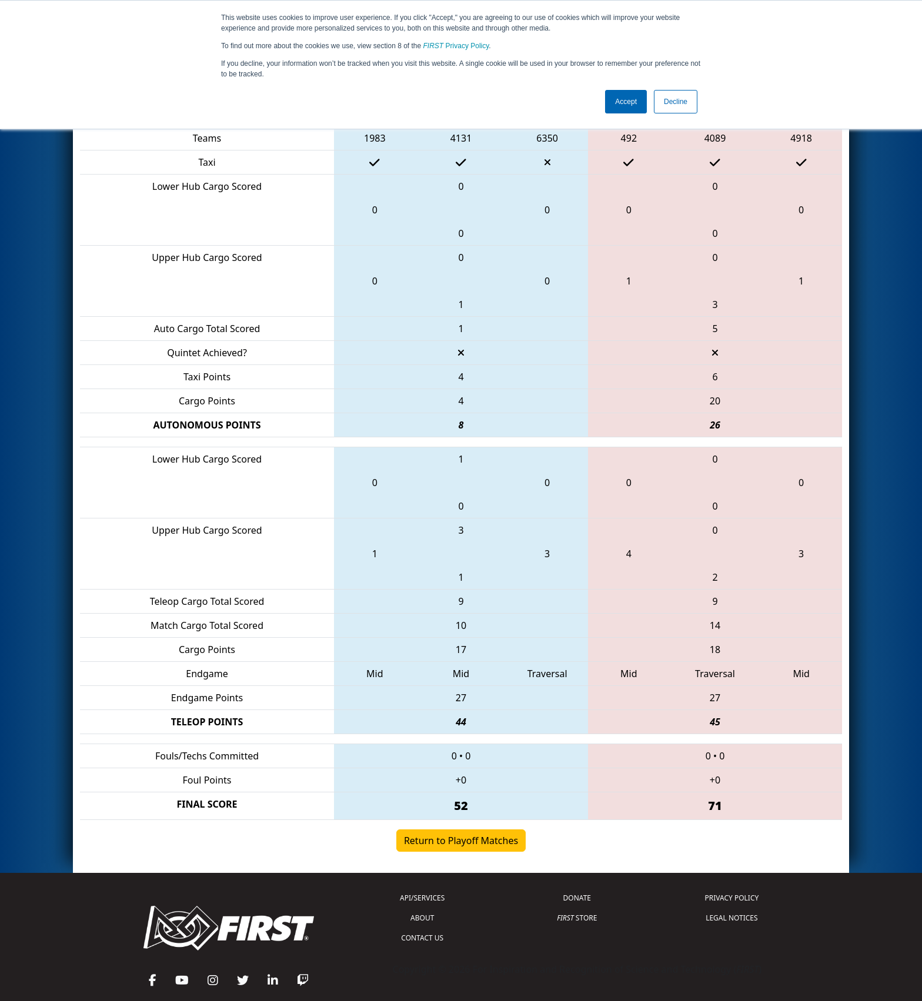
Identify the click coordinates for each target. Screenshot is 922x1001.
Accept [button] (626, 102)
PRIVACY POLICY (731, 898)
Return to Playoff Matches (461, 840)
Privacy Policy (456, 46)
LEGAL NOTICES (732, 918)
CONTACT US (422, 938)
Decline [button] (675, 102)
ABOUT (422, 918)
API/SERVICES (422, 898)
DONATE (577, 898)
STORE (577, 918)
